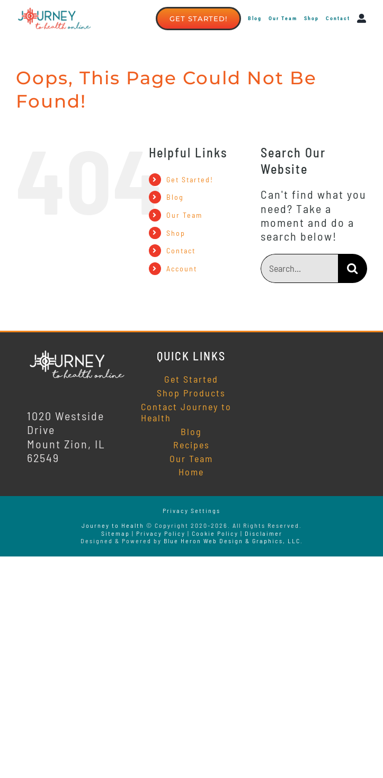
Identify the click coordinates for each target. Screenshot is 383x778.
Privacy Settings (191, 510)
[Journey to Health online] (54, 12)
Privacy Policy (160, 533)
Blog (175, 196)
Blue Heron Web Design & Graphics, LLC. (233, 540)
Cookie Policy (215, 533)
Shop (175, 232)
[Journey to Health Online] (77, 354)
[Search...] (299, 268)
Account (181, 268)
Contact (180, 250)
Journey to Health (113, 525)
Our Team (184, 214)
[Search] (352, 268)
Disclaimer (263, 533)
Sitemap (115, 533)
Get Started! (189, 179)
